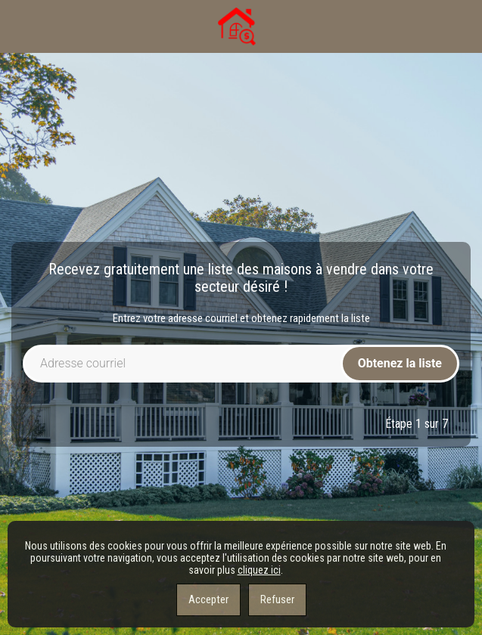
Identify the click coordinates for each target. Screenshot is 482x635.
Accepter (208, 599)
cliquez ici (259, 570)
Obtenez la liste (400, 363)
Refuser (277, 599)
